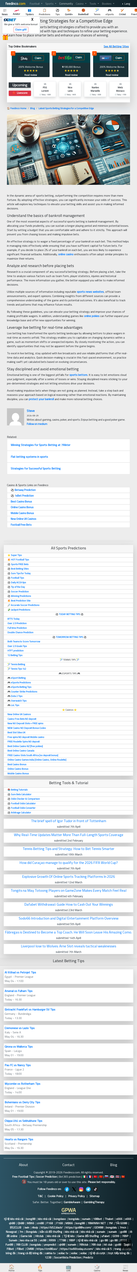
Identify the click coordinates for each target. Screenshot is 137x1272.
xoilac (74, 1253)
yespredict (50, 1244)
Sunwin (13, 1240)
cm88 (40, 1223)
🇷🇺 (106, 1176)
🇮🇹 (84, 1176)
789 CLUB (22, 1244)
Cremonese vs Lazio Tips (20, 1028)
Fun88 (9, 1244)
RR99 (52, 1240)
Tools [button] (93, 3)
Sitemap (95, 1196)
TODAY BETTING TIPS (70, 614)
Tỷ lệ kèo (69, 1236)
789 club (96, 1244)
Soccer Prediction (46, 1176)
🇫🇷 (90, 1176)
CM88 (30, 1248)
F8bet (10, 1248)
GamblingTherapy (94, 1202)
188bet (97, 1219)
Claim (38, 58)
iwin (27, 1227)
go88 (123, 1231)
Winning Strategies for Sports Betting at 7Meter (40, 445)
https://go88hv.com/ (78, 1227)
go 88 (104, 1240)
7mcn (123, 1227)
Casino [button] (80, 3)
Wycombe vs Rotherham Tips (22, 1083)
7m (21, 1231)
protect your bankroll (41, 399)
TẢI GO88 (121, 1223)
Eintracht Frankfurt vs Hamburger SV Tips (30, 1009)
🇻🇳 (123, 1176)
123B (48, 1257)
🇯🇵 (112, 1176)
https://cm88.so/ (47, 1248)
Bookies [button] (107, 3)
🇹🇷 (95, 1176)
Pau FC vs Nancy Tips (18, 1065)
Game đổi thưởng (88, 1236)
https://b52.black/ (52, 1227)
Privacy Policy (76, 1196)
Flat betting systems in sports (29, 456)
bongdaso (60, 1219)
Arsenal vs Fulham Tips (18, 991)
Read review (30, 75)
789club (83, 1244)
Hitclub (39, 1236)
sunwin (86, 1219)
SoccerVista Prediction (67, 1257)
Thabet (109, 1219)
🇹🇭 (117, 1176)
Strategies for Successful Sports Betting (36, 468)
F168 (50, 1223)
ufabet (106, 1236)
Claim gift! (21, 29)
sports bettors (78, 374)
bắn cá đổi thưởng (51, 1231)
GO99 (115, 1236)
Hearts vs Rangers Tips (19, 1139)
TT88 (62, 1240)
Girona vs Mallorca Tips (19, 1046)
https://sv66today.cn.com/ (76, 1248)
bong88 (30, 1219)
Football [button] (35, 3)
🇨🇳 (101, 1176)
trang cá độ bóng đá (30, 1253)
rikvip (35, 1227)
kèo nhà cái (44, 1219)
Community (66, 3)
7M (110, 1223)
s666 (119, 1219)
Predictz (88, 1257)
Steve (31, 411)
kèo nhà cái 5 (104, 1248)
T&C (40, 1196)
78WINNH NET (96, 1223)
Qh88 (21, 1223)
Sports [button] (49, 3)
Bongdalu (31, 1231)
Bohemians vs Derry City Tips (22, 1102)
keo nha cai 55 (28, 1240)
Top (126, 1244)
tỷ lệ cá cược (97, 1253)
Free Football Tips (23, 1176)
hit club (108, 1244)
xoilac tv (63, 1253)
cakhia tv (50, 1253)
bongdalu (73, 1219)
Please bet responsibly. (101, 1182)
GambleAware (72, 1202)
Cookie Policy (55, 1196)
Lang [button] (127, 3)
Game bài (26, 1236)
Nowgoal (11, 1231)
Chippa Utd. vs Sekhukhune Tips (23, 1120)
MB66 (30, 1223)
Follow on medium (37, 423)
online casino (65, 254)
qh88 (12, 1223)
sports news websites (90, 291)
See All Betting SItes (116, 46)
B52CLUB (16, 1227)
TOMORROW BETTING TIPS (69, 637)
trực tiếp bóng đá (118, 1253)
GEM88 (98, 1227)
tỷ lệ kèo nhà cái (13, 1219)
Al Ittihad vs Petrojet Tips (20, 972)
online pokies (91, 316)
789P (125, 1236)
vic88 (43, 1240)
